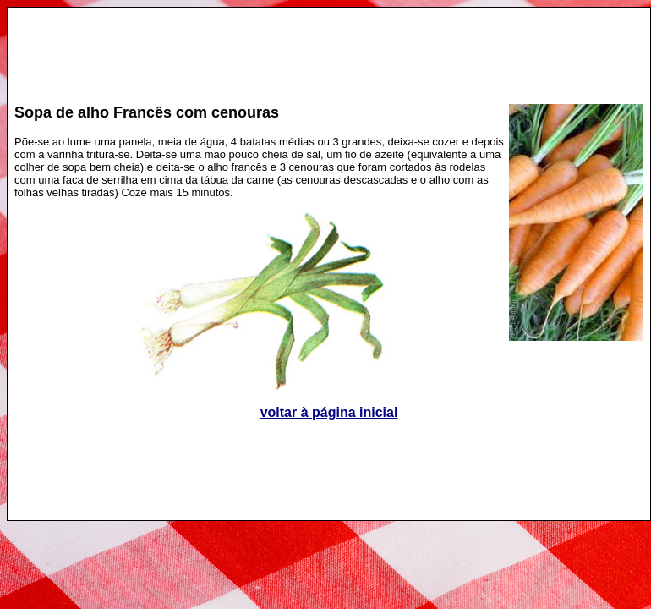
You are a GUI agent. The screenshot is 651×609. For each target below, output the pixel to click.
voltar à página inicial (329, 412)
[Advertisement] (329, 47)
